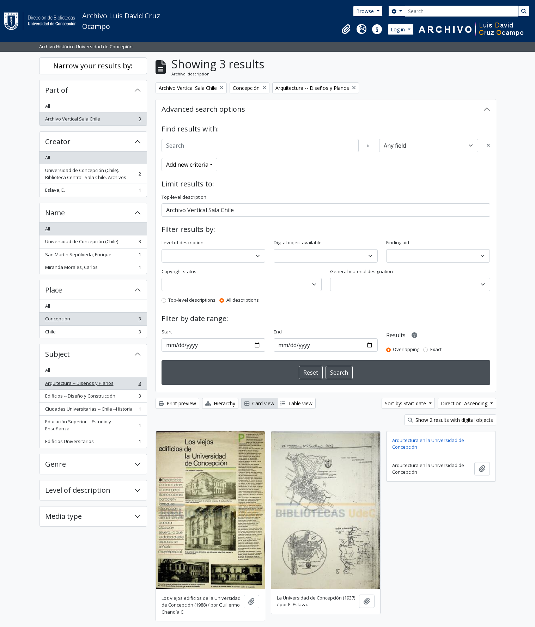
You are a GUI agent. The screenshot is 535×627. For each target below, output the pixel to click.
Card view (259, 403)
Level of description (77, 490)
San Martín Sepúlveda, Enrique (93, 256)
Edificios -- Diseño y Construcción (93, 397)
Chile (93, 333)
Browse (365, 11)
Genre (55, 464)
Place (53, 290)
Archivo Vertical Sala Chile (93, 120)
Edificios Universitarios (93, 443)
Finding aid (397, 242)
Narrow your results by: (93, 65)
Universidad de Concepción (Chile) (93, 243)
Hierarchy (220, 403)
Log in (398, 29)
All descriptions (242, 300)
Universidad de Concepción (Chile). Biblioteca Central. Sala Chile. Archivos (93, 173)
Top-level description (184, 197)
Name (55, 212)
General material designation (361, 271)
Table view (296, 403)
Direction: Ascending (465, 403)
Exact (436, 349)
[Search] (461, 11)
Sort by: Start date (406, 403)
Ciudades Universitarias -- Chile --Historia (93, 410)
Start (167, 331)
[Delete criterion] (488, 145)
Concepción (93, 320)
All (47, 106)
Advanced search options (203, 109)
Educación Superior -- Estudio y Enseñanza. (93, 425)
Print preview (177, 403)
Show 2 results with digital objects (450, 420)
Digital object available (298, 242)
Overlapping (406, 349)
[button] (346, 29)
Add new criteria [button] (187, 164)
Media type (63, 516)
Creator (58, 141)
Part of (56, 90)
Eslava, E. (93, 191)
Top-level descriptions (191, 300)
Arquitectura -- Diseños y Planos (93, 384)
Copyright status (179, 271)
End (278, 331)
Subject (57, 354)
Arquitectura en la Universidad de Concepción (428, 443)
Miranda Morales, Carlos (93, 268)
